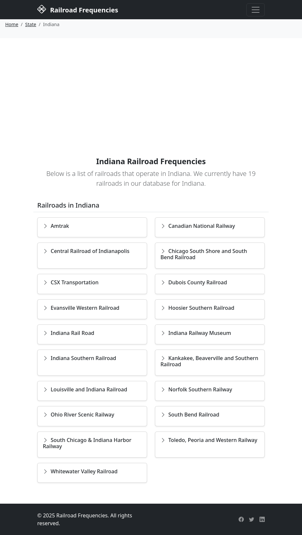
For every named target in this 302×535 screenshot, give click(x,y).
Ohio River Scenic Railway (78, 414)
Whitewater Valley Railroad (80, 471)
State (30, 24)
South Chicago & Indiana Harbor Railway (87, 443)
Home (11, 24)
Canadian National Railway (197, 225)
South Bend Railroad (189, 414)
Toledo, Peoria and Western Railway (208, 440)
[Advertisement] (151, 87)
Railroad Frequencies (77, 9)
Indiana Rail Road (68, 333)
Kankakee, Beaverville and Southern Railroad (209, 361)
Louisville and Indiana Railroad (85, 389)
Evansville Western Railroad (81, 307)
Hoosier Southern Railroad (197, 307)
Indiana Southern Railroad (79, 358)
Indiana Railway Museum (195, 333)
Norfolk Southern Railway (196, 389)
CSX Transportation (71, 282)
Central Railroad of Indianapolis (86, 251)
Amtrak (56, 225)
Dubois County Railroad (193, 282)
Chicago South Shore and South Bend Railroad (203, 254)
